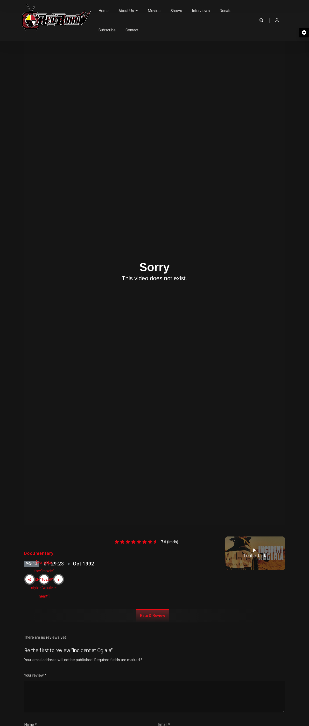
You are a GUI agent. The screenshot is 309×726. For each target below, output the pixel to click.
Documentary (39, 553)
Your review (35, 691)
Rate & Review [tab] (152, 615)
